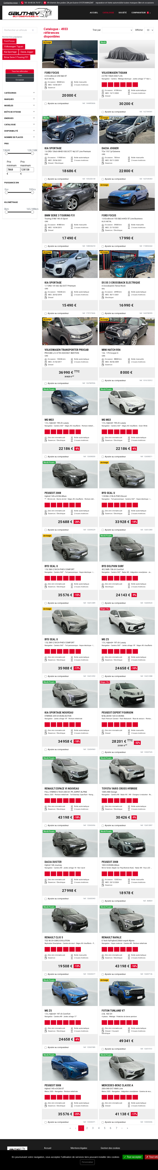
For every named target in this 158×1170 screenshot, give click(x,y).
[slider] (6, 153)
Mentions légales (79, 1148)
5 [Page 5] (104, 1128)
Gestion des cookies (110, 1148)
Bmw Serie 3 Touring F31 (16, 57)
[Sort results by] (117, 30)
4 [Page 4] (99, 1128)
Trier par (97, 30)
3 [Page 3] (93, 1128)
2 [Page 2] (87, 1128)
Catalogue (108, 13)
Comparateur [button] (140, 13)
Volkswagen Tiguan (13, 46)
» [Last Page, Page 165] (127, 1128)
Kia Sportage (10, 52)
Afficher (139, 30)
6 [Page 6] (110, 1128)
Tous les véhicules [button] (20, 71)
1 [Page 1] (81, 1128)
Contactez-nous (11, 3)
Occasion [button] (20, 80)
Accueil (94, 13)
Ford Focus (9, 41)
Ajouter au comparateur (58, 103)
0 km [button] (20, 75)
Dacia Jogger (27, 52)
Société (122, 13)
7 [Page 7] (116, 1128)
